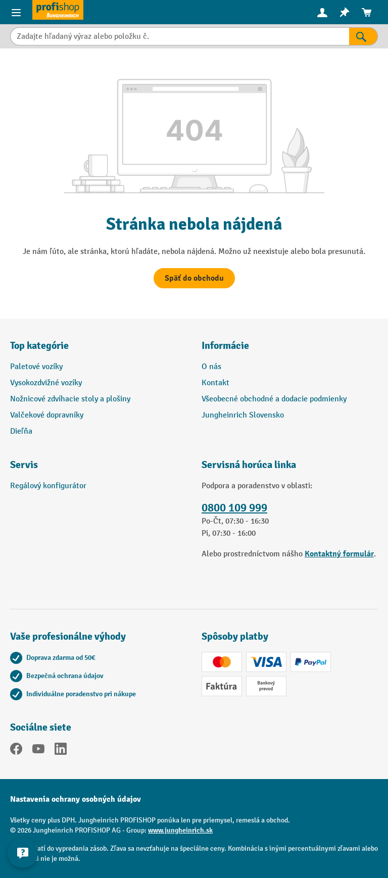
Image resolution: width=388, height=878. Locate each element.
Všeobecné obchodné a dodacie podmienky (274, 399)
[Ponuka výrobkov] (16, 12)
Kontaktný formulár (339, 554)
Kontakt (215, 383)
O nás (211, 367)
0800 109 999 (234, 508)
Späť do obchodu (194, 278)
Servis (24, 464)
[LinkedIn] (61, 751)
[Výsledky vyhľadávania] (363, 36)
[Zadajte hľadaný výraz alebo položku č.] (179, 36)
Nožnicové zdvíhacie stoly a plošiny (70, 399)
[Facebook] (16, 751)
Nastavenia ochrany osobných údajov (75, 799)
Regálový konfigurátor (48, 486)
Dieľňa (21, 431)
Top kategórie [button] (39, 345)
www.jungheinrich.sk (180, 830)
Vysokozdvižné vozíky (46, 383)
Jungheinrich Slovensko (243, 415)
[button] (98, 469)
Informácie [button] (225, 345)
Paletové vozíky (36, 367)
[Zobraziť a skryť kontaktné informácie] (23, 853)
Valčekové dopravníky (46, 415)
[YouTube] (38, 751)
